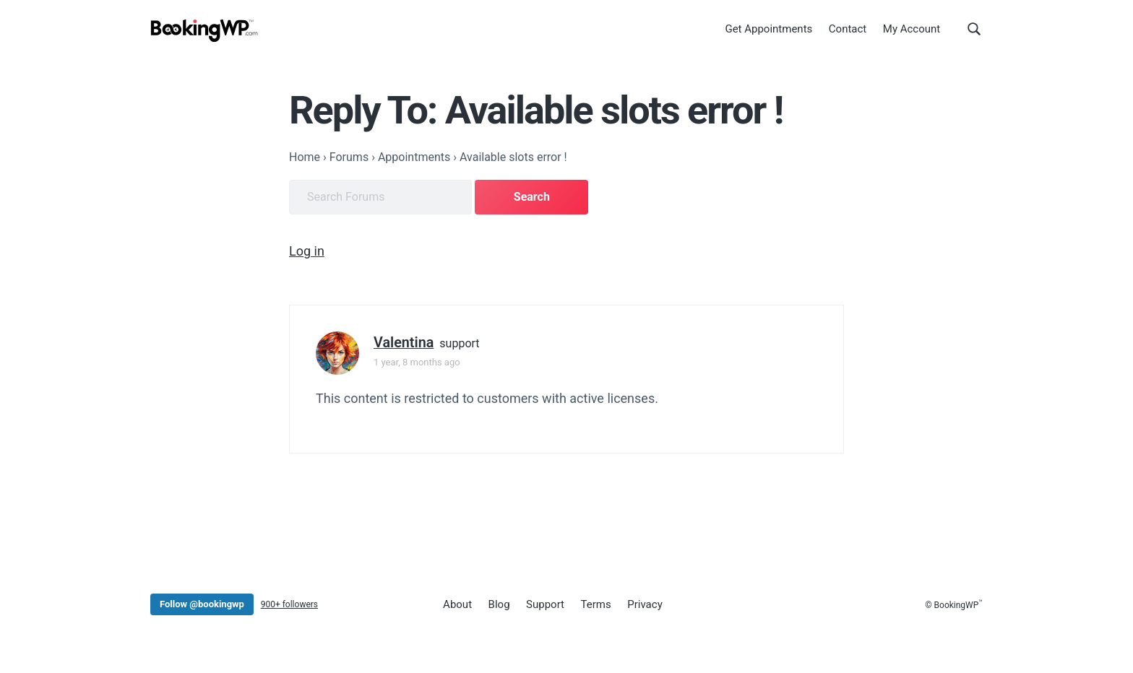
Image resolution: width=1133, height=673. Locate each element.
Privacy (644, 604)
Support (545, 604)
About (457, 604)
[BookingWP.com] (204, 31)
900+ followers (289, 604)
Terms (596, 604)
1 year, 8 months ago (417, 362)
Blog (499, 604)
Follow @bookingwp (202, 604)
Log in (306, 251)
